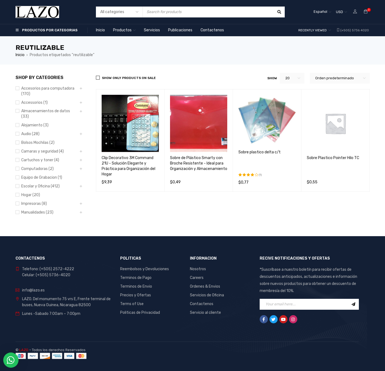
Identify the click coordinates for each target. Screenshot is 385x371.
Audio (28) (30, 134)
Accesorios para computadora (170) (47, 91)
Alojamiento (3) (34, 125)
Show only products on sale (129, 78)
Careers (197, 277)
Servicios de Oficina (207, 295)
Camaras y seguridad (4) (42, 151)
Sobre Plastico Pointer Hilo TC (333, 158)
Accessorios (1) (34, 102)
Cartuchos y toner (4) (40, 160)
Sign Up (353, 304)
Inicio (20, 55)
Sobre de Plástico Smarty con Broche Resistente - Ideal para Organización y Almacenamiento (198, 163)
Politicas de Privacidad (140, 312)
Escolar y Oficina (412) (40, 186)
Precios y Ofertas (135, 295)
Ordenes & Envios (205, 286)
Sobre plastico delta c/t (259, 152)
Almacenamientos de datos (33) (45, 114)
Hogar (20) (30, 195)
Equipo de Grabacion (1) (41, 177)
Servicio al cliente (205, 312)
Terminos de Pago (135, 277)
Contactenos (201, 304)
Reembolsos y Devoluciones (144, 269)
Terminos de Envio (136, 286)
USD (339, 12)
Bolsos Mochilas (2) (37, 142)
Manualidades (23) (37, 212)
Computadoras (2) (37, 168)
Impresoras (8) (34, 203)
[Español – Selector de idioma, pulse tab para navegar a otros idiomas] (322, 12)
